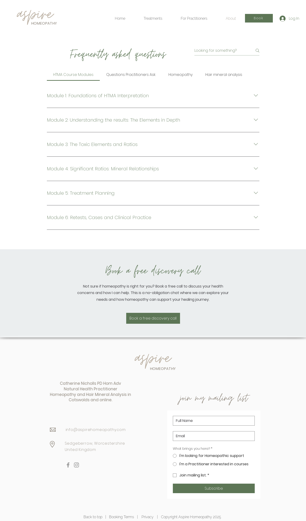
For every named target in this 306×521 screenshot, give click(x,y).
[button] (194, 18)
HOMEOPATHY (44, 23)
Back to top (93, 517)
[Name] (212, 420)
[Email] (212, 436)
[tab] (73, 75)
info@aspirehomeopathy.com (96, 429)
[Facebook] (68, 465)
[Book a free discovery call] (153, 318)
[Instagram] (76, 465)
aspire (153, 358)
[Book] (259, 18)
